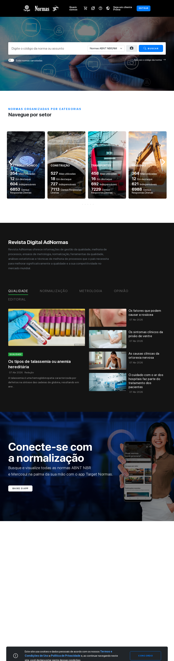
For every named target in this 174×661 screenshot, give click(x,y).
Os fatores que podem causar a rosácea (145, 313)
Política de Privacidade (65, 655)
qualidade (16, 354)
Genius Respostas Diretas (20, 191)
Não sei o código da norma (150, 59)
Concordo (145, 655)
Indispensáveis (23, 184)
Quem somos (73, 8)
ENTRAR (143, 8)
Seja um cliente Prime (122, 8)
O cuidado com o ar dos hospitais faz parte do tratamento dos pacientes (146, 381)
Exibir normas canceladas (29, 60)
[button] (87, 204)
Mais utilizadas (22, 173)
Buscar (151, 48)
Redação (29, 372)
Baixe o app (20, 488)
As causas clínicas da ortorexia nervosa (144, 356)
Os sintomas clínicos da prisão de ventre (146, 334)
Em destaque (20, 179)
